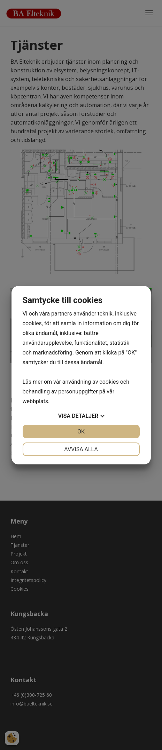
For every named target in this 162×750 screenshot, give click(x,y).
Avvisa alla (81, 449)
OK (81, 431)
